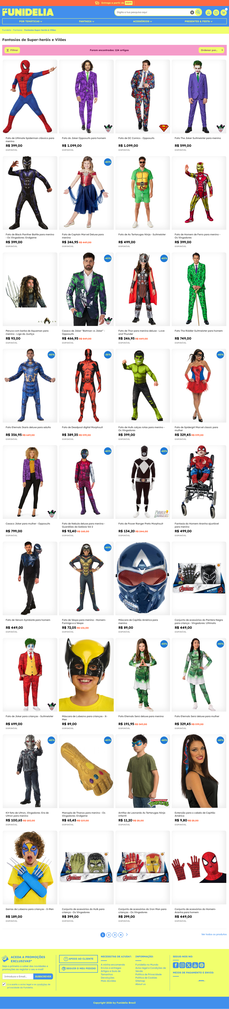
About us (140, 984)
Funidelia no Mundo (146, 964)
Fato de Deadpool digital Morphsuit (82, 427)
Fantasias (17, 30)
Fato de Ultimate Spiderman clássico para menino (30, 140)
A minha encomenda (113, 964)
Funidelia (6, 30)
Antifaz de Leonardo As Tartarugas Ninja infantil (141, 814)
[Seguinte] (126, 934)
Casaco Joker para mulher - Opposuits (28, 523)
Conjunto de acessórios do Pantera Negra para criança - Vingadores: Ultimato (199, 621)
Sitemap (140, 980)
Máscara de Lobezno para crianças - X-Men (84, 718)
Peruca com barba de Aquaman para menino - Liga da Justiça (27, 332)
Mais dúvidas (108, 980)
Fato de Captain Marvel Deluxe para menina (83, 236)
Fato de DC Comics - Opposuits (136, 138)
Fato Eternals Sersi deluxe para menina (141, 716)
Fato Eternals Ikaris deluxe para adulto (28, 427)
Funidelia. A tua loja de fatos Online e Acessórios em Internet (28, 12)
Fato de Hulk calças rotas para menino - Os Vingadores (141, 429)
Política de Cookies (146, 977)
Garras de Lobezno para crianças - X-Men (30, 909)
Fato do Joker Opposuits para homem (84, 138)
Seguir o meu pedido (78, 969)
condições (42, 984)
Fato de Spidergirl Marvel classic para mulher (196, 429)
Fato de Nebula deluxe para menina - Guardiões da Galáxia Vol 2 (83, 525)
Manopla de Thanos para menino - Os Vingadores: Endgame (83, 814)
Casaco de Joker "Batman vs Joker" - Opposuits (83, 332)
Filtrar (14, 50)
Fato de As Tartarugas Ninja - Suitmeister (142, 234)
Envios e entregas (111, 967)
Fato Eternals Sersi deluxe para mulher (197, 716)
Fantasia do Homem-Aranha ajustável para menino (197, 525)
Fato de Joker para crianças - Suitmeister (29, 716)
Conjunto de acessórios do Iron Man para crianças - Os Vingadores (142, 911)
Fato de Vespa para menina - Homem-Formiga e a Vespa (84, 621)
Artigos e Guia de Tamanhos (111, 973)
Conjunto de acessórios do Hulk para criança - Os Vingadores (83, 911)
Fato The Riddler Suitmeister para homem (199, 330)
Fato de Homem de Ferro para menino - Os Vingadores (197, 236)
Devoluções (107, 977)
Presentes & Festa (197, 21)
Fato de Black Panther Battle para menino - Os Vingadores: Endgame (30, 236)
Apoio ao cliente (78, 959)
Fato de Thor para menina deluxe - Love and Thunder (141, 332)
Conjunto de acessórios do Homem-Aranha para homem (195, 911)
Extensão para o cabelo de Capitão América (195, 814)
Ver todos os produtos (214, 934)
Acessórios (141, 21)
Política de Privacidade (148, 974)
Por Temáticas (29, 21)
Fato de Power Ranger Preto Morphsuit (140, 523)
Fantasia (85, 21)
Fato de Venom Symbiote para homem (28, 619)
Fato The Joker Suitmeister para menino (198, 138)
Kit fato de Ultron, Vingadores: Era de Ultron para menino (27, 814)
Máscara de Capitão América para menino (138, 621)
